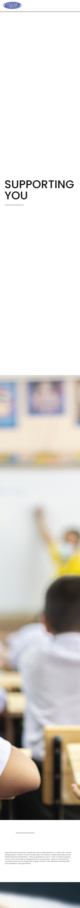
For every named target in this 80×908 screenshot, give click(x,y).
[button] (74, 5)
